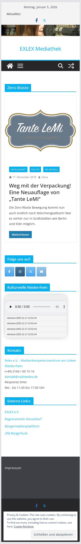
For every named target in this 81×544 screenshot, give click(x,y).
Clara (44, 177)
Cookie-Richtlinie (24, 526)
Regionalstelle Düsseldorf (23, 419)
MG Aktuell (51, 169)
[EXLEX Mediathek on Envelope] (41, 271)
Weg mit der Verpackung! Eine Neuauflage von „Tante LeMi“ (40, 192)
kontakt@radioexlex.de (21, 377)
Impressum (13, 468)
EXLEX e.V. (12, 412)
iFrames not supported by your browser (36, 316)
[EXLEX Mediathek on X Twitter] (30, 271)
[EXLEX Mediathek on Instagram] (20, 271)
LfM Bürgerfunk (16, 433)
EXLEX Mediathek (40, 48)
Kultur (35, 169)
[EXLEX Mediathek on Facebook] (9, 271)
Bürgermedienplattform (22, 426)
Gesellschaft (18, 169)
